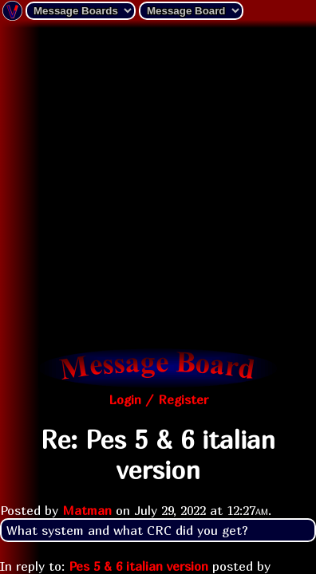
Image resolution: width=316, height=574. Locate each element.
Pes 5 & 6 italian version (138, 566)
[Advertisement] (158, 186)
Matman (87, 510)
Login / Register (158, 399)
